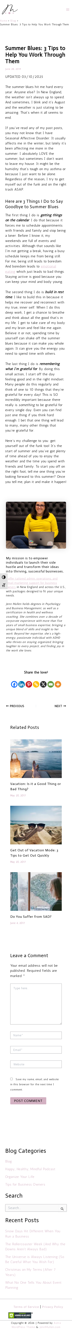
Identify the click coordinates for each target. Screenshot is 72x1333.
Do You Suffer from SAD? (30, 917)
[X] (43, 682)
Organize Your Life (20, 1177)
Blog (8, 1161)
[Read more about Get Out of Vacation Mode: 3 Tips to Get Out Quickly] (36, 825)
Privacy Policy (52, 1307)
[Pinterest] (29, 682)
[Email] (50, 682)
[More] (58, 682)
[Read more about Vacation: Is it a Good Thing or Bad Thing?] (36, 758)
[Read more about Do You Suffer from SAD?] (36, 891)
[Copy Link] (36, 682)
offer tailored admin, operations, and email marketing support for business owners (32, 583)
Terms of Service (26, 1307)
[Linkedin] (21, 682)
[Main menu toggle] (67, 9)
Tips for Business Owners (25, 1184)
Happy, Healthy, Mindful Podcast (30, 1169)
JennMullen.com (50, 1327)
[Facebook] (14, 682)
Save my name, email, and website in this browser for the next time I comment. (34, 1084)
